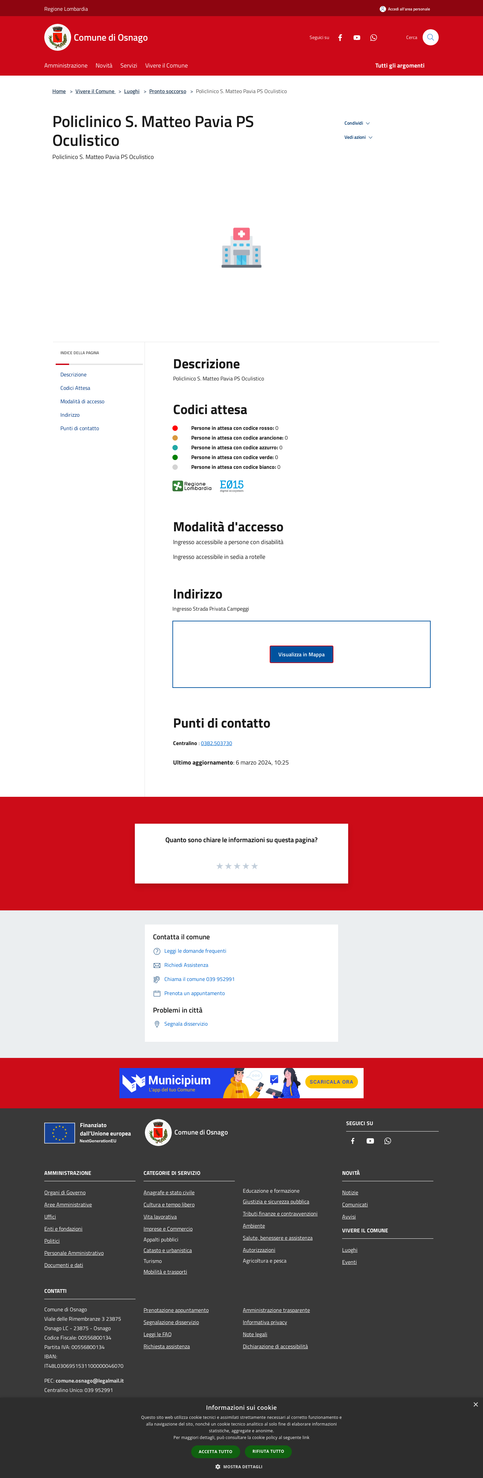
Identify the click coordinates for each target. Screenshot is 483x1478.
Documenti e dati (63, 1265)
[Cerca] (431, 37)
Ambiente (254, 1226)
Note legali (255, 1334)
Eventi (349, 1262)
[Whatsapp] (371, 37)
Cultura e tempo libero (169, 1204)
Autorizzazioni (259, 1250)
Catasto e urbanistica (168, 1250)
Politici (52, 1241)
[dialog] (241, 1438)
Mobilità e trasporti (165, 1272)
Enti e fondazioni (63, 1229)
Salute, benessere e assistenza (278, 1238)
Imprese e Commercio (168, 1229)
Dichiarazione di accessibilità (275, 1346)
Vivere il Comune (95, 91)
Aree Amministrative (68, 1204)
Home (59, 91)
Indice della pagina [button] (79, 353)
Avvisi (349, 1217)
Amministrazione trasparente (276, 1310)
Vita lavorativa (160, 1217)
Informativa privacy (265, 1322)
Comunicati (355, 1204)
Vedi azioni (359, 137)
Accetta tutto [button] (215, 1451)
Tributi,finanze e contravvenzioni (280, 1213)
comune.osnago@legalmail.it (90, 1381)
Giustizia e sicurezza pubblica (276, 1201)
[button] (241, 1466)
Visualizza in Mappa (301, 654)
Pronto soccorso (167, 91)
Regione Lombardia (66, 9)
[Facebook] (337, 37)
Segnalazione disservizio (171, 1322)
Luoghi (132, 91)
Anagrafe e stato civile (169, 1192)
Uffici (50, 1217)
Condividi (358, 123)
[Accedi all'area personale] (405, 9)
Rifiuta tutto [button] (268, 1451)
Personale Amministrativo (74, 1253)
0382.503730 (216, 743)
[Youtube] (354, 37)
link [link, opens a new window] (306, 1437)
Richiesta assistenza (167, 1346)
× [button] (475, 1404)
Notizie (350, 1192)
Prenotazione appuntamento (176, 1310)
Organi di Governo (65, 1192)
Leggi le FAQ (158, 1334)
